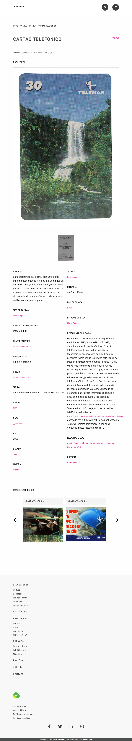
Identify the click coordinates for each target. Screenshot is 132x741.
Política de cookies (21, 718)
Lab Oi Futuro (19, 650)
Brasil (69, 308)
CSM (86, 443)
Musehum (18, 654)
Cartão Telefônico (21, 377)
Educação (17, 594)
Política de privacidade (23, 714)
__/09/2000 (18, 423)
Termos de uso (19, 706)
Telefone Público (97, 443)
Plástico (16, 469)
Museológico (18, 315)
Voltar (115, 38)
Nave (15, 627)
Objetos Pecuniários (22, 346)
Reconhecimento (21, 605)
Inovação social (20, 597)
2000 (15, 454)
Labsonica (18, 631)
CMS (15, 408)
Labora (16, 623)
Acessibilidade (19, 710)
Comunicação (73, 462)
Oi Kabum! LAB (20, 635)
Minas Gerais (73, 323)
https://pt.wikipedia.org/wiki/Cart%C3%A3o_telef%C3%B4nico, (95, 416)
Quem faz (17, 601)
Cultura (16, 590)
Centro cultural (20, 646)
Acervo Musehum (28, 26)
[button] (15, 520)
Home (15, 26)
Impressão (72, 277)
